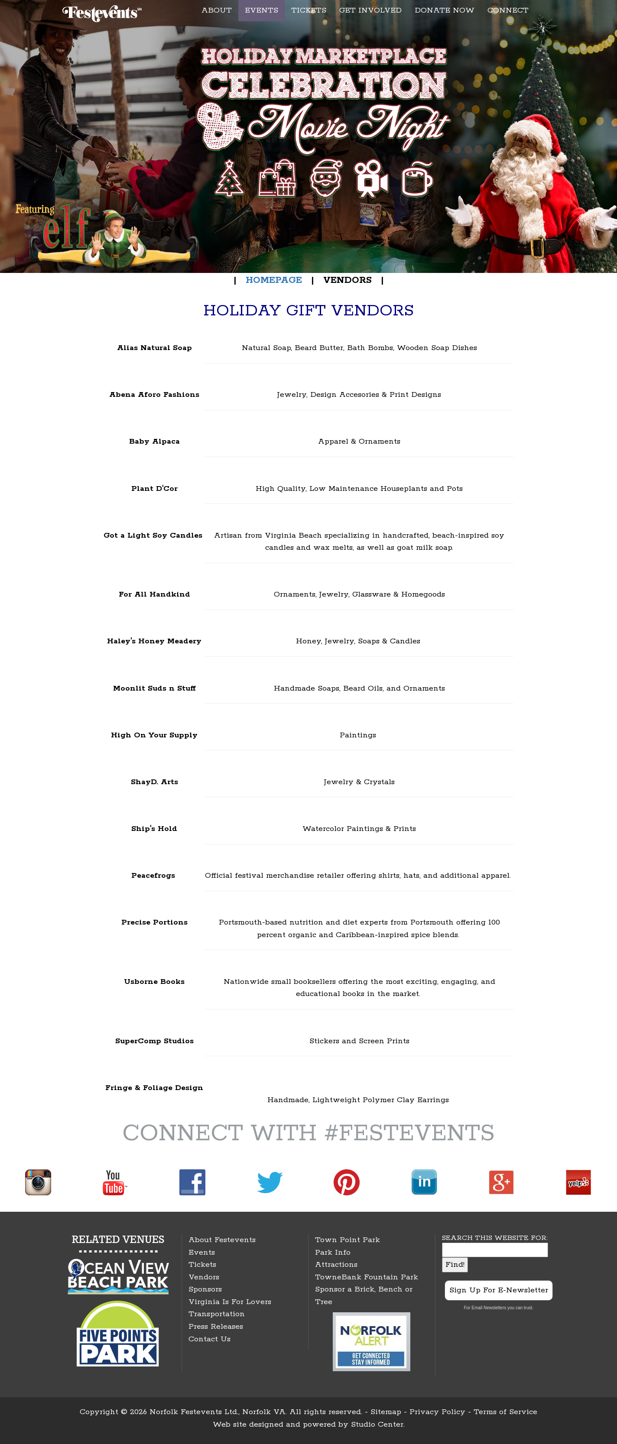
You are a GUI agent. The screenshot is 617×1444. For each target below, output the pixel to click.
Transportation (216, 1314)
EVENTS (261, 10)
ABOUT (216, 10)
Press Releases (215, 1326)
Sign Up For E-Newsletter (498, 1290)
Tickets (202, 1264)
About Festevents (222, 1240)
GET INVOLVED (370, 10)
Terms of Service (505, 1412)
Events (201, 1252)
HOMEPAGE (272, 280)
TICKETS (308, 10)
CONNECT (508, 10)
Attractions (336, 1264)
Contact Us (209, 1339)
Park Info (333, 1252)
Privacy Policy (437, 1412)
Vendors (203, 1277)
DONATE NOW (444, 10)
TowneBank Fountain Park (366, 1277)
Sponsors (205, 1289)
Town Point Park (347, 1240)
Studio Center (377, 1424)
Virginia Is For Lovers (229, 1302)
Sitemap (385, 1412)
